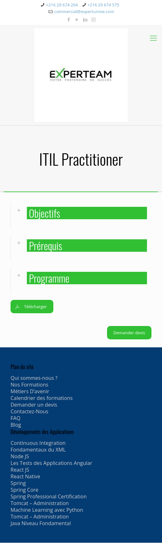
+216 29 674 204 (62, 5)
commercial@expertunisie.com (84, 11)
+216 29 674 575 (103, 5)
